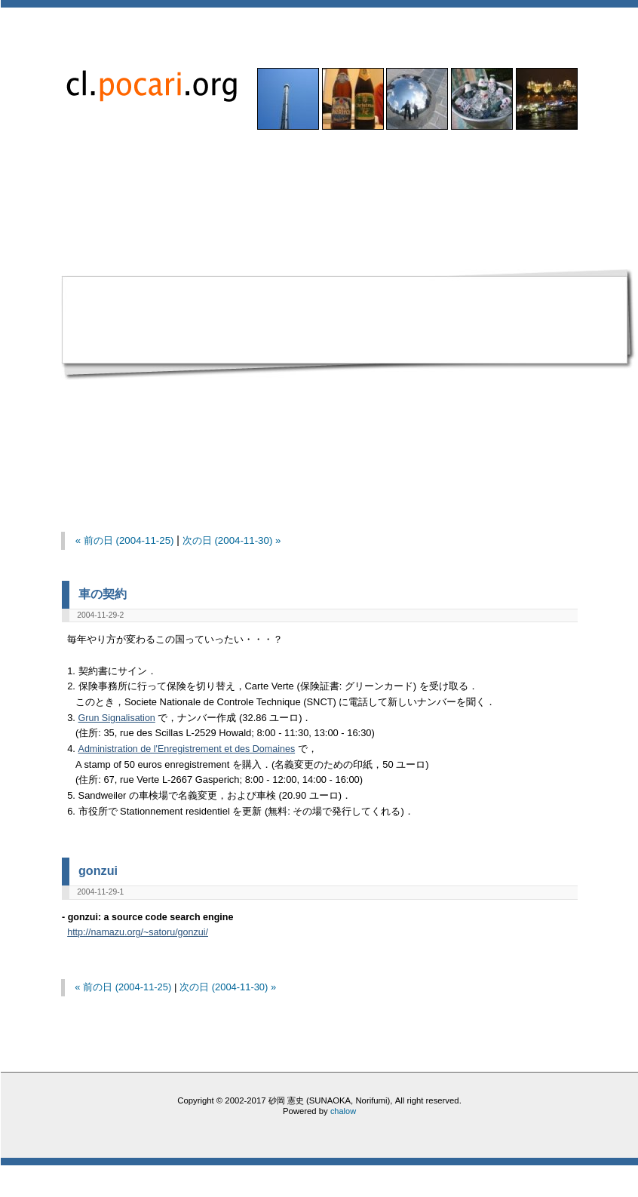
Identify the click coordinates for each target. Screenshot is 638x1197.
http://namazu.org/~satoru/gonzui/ (137, 932)
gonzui (98, 870)
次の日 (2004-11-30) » (232, 540)
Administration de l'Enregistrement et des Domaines (187, 749)
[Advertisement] (160, 323)
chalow (343, 1111)
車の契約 (102, 593)
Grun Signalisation (116, 718)
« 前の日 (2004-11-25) (124, 540)
